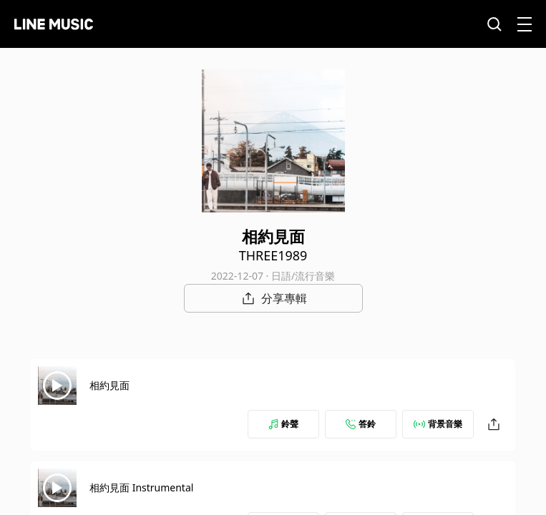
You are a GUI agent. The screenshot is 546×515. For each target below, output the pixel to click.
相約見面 (109, 385)
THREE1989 (273, 255)
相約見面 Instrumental (141, 487)
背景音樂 (438, 424)
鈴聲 (283, 424)
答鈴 (361, 424)
